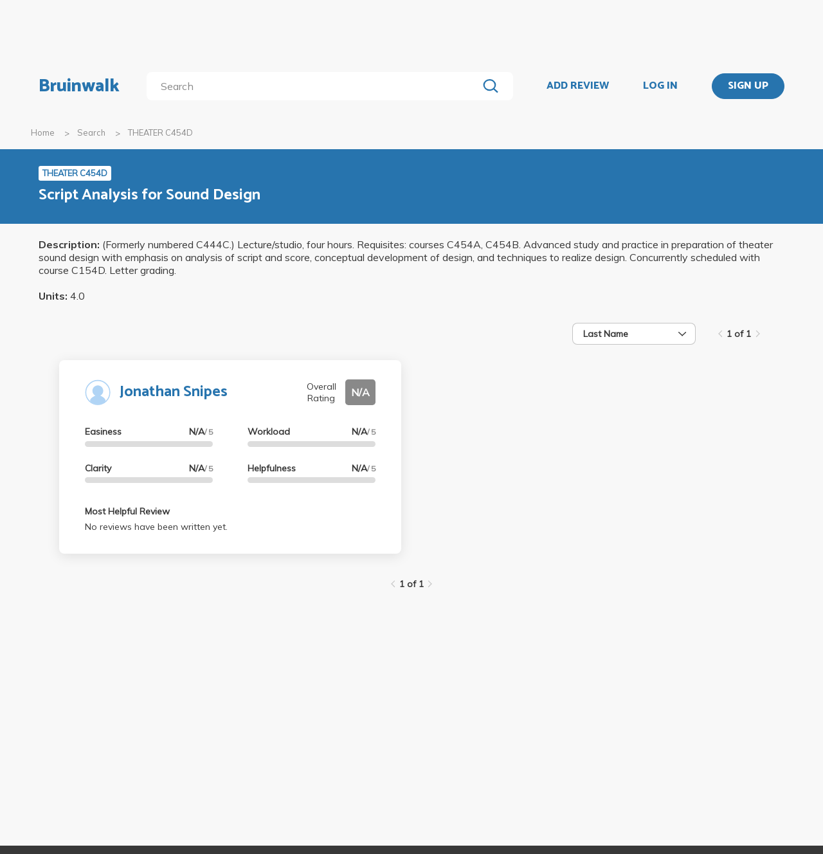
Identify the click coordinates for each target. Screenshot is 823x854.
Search (91, 132)
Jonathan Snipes (174, 391)
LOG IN (660, 86)
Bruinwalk (79, 86)
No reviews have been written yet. (156, 526)
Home (43, 132)
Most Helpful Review (127, 511)
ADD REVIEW (578, 86)
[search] (315, 86)
